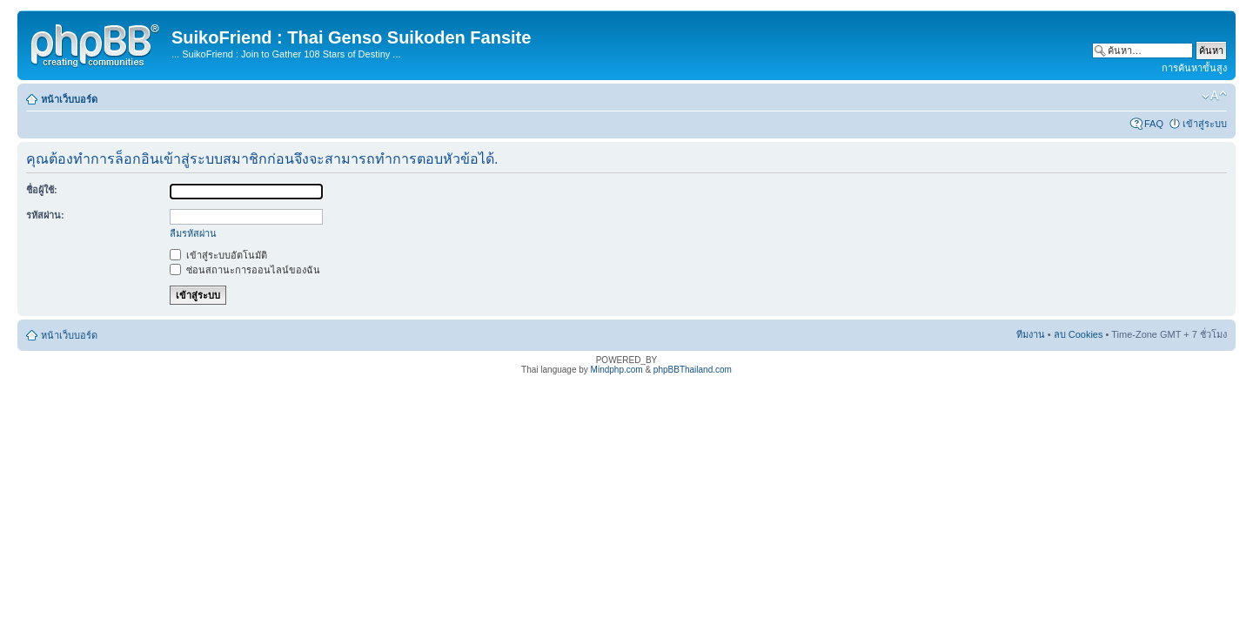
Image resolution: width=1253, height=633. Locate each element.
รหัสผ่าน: (45, 215)
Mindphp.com (617, 369)
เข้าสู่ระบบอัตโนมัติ (218, 255)
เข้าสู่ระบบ (1205, 123)
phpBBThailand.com (692, 369)
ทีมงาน (1030, 334)
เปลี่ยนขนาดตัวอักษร (1214, 96)
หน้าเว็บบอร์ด (69, 99)
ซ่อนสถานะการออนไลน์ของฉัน (245, 270)
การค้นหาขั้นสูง (1194, 68)
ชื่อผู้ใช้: (41, 190)
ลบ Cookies (1078, 334)
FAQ (1153, 123)
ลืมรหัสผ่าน (193, 233)
